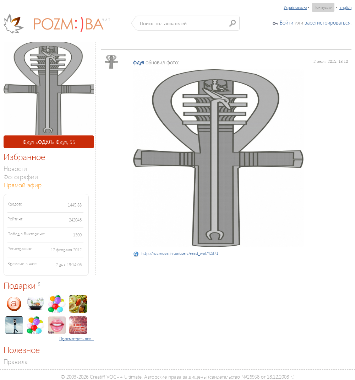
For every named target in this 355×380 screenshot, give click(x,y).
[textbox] (188, 23)
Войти (286, 22)
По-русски (323, 7)
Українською (295, 7)
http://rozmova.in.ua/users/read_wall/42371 (179, 253)
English (345, 7)
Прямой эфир (23, 184)
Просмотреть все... (76, 338)
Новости (15, 168)
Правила (16, 361)
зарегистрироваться (327, 22)
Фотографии (21, 176)
